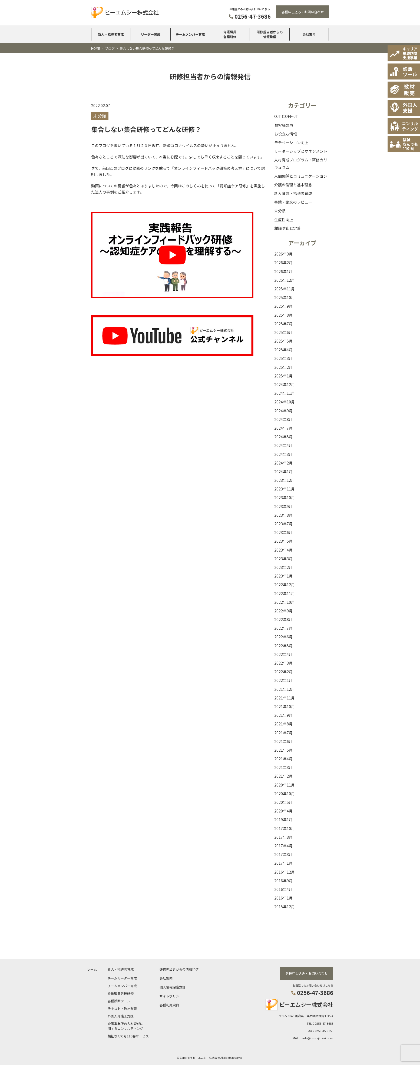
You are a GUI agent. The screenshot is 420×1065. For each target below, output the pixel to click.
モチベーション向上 (291, 142)
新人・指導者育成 (111, 34)
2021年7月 (283, 732)
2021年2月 (283, 776)
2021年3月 (283, 767)
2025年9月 (283, 306)
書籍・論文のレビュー (293, 202)
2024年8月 (283, 419)
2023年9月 (283, 506)
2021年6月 (283, 741)
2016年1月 (283, 898)
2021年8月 (283, 723)
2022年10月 (284, 602)
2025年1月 (283, 376)
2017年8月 (283, 837)
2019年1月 (283, 819)
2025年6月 (283, 332)
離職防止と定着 (287, 228)
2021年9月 (283, 715)
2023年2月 (283, 567)
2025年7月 (283, 323)
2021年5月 (283, 750)
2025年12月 (284, 280)
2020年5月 (283, 802)
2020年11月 (284, 785)
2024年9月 (283, 410)
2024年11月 (284, 393)
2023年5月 (283, 541)
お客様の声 (283, 125)
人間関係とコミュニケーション (300, 176)
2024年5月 (283, 436)
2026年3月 (283, 254)
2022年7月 (283, 628)
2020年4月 (283, 811)
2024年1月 (283, 471)
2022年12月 (284, 584)
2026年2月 (283, 262)
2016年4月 (283, 889)
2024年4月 (283, 445)
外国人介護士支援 (121, 1015)
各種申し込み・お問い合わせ (303, 11)
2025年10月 (284, 297)
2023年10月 (284, 497)
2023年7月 (283, 523)
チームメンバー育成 (190, 34)
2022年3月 (283, 663)
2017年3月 (283, 854)
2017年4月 (283, 845)
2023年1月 (283, 576)
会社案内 (309, 34)
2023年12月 (284, 480)
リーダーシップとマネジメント (300, 151)
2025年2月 (283, 367)
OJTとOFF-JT (286, 116)
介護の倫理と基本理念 (293, 184)
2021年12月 (284, 689)
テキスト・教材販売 (122, 1008)
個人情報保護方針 (173, 986)
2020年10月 (284, 793)
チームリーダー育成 (122, 978)
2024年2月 (283, 463)
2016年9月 (283, 880)
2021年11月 (284, 698)
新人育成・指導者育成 (293, 193)
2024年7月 (283, 428)
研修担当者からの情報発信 (270, 34)
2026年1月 (283, 271)
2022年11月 (284, 593)
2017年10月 (284, 828)
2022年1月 (283, 680)
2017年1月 (283, 863)
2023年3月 (283, 558)
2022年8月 (283, 619)
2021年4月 (283, 758)
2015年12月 (284, 906)
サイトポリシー (171, 995)
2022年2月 (283, 671)
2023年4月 (283, 550)
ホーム (92, 969)
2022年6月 (283, 636)
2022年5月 (283, 645)
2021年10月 (284, 706)
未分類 (280, 210)
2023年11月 (284, 489)
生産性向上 (283, 219)
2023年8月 (283, 515)
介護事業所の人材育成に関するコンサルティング (125, 1025)
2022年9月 (283, 610)
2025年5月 (283, 341)
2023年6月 (283, 532)
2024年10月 (284, 401)
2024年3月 (283, 454)
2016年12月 (284, 872)
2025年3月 (283, 358)
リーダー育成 (150, 34)
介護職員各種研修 (229, 34)
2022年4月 (283, 654)
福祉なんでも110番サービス (128, 1035)
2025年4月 (283, 349)
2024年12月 (284, 384)
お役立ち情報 (285, 134)
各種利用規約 (169, 1004)
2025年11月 (284, 288)
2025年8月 (283, 315)
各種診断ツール (119, 1000)
